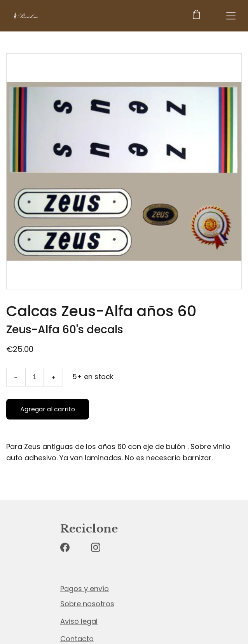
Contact (74, 639)
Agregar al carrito (47, 409)
